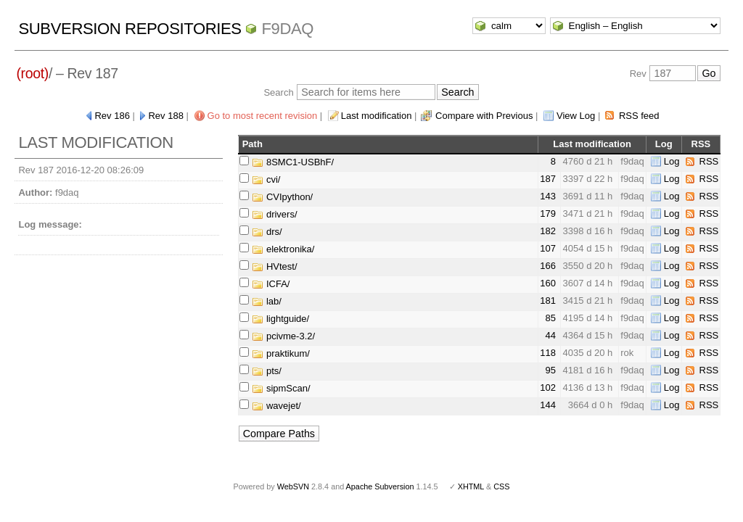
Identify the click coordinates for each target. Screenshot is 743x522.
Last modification (376, 115)
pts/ (267, 370)
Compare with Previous (484, 115)
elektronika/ (283, 249)
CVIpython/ (282, 196)
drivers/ (274, 214)
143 (548, 196)
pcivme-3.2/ (283, 336)
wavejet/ (276, 405)
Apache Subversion (380, 486)
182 (548, 230)
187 (548, 178)
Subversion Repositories (129, 29)
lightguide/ (280, 318)
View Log (576, 115)
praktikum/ (281, 353)
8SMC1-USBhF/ (293, 162)
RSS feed (639, 115)
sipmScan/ (281, 388)
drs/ (267, 231)
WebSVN (293, 486)
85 (551, 317)
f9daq (287, 29)
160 (548, 283)
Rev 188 (165, 115)
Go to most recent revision (263, 115)
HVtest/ (274, 266)
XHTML (471, 486)
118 (548, 352)
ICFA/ (271, 283)
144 (548, 404)
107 (548, 248)
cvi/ (266, 179)
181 (548, 300)
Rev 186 (111, 115)
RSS (709, 161)
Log (672, 161)
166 (548, 265)
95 (551, 370)
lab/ (267, 301)
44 (551, 335)
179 (548, 213)
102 (548, 387)
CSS (501, 486)
